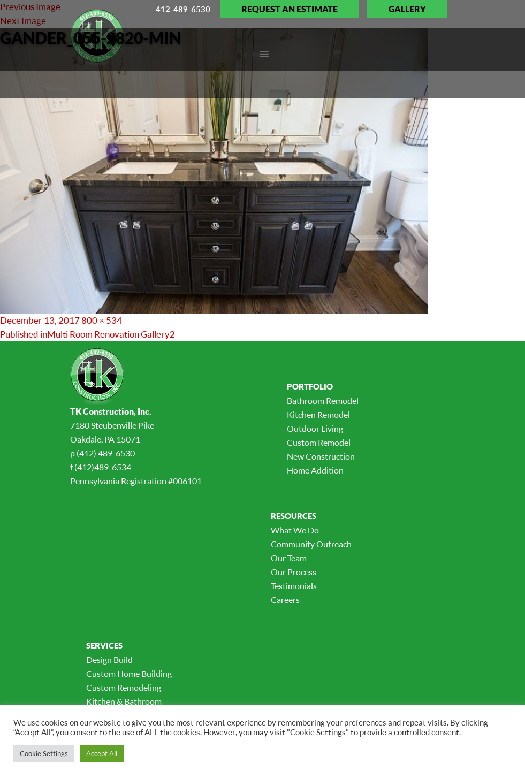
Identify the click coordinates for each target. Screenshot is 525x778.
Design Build (109, 659)
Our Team (289, 558)
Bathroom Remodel (323, 400)
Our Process (293, 572)
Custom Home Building (129, 673)
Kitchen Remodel (318, 414)
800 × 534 (101, 320)
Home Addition (315, 470)
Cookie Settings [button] (44, 753)
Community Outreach (311, 544)
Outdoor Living (315, 428)
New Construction (321, 456)
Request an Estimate (289, 9)
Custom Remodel (319, 442)
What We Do (295, 530)
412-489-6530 (183, 9)
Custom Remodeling (123, 687)
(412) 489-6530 (106, 453)
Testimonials (294, 586)
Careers (285, 599)
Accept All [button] (101, 753)
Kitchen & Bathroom (124, 701)
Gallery (407, 9)
